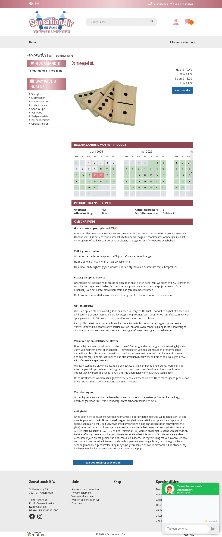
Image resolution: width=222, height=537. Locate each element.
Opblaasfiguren (40, 123)
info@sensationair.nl (42, 503)
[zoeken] (152, 22)
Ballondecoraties (41, 120)
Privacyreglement (81, 492)
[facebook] (32, 4)
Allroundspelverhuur (182, 42)
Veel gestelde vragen (83, 496)
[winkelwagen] (187, 23)
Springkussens (39, 94)
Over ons (76, 503)
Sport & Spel (45, 55)
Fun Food (36, 112)
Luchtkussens (39, 105)
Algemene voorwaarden (85, 489)
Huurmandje (48, 63)
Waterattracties (40, 101)
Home (33, 42)
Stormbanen (38, 97)
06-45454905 (38, 499)
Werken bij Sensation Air (85, 499)
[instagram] (37, 4)
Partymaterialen (40, 116)
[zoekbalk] (121, 22)
